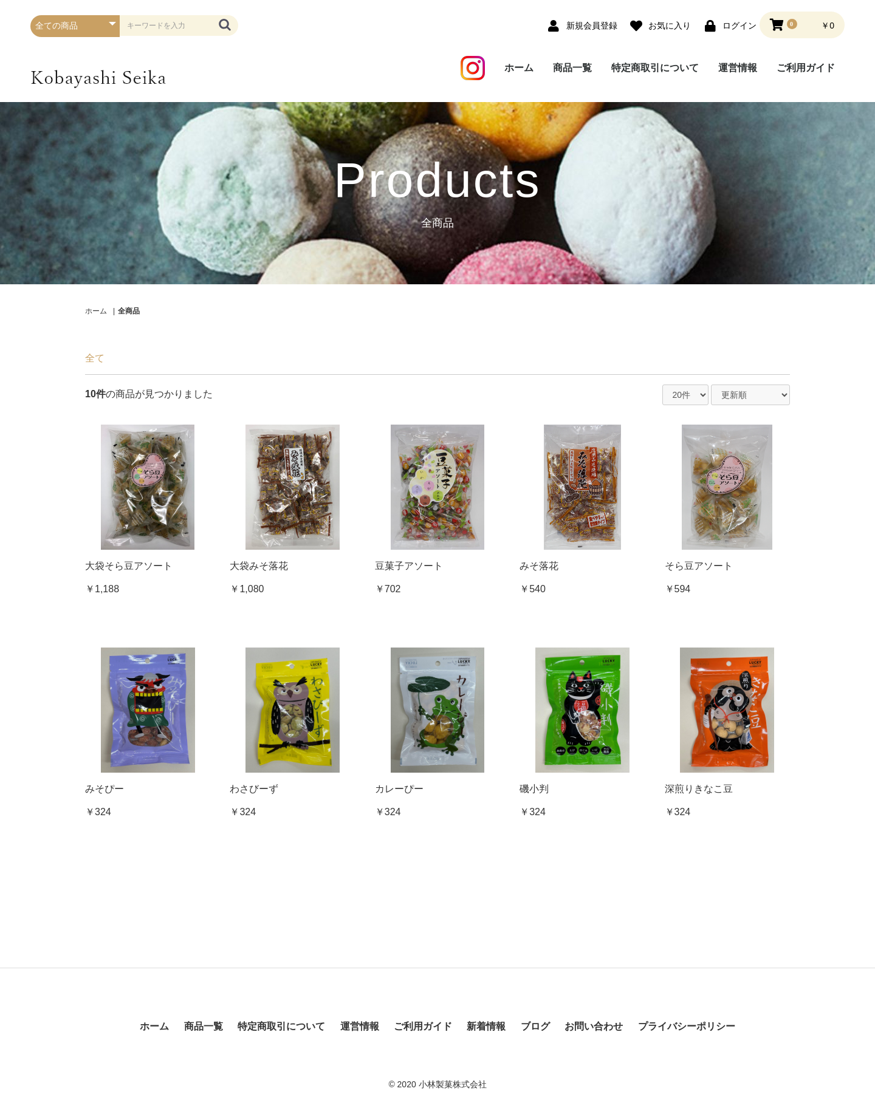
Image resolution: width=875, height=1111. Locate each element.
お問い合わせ (593, 1026)
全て (95, 358)
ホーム (519, 68)
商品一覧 (572, 68)
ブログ (535, 1026)
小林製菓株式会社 (453, 1084)
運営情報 (737, 68)
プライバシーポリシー (686, 1026)
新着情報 (486, 1026)
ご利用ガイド (806, 68)
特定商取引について (655, 68)
